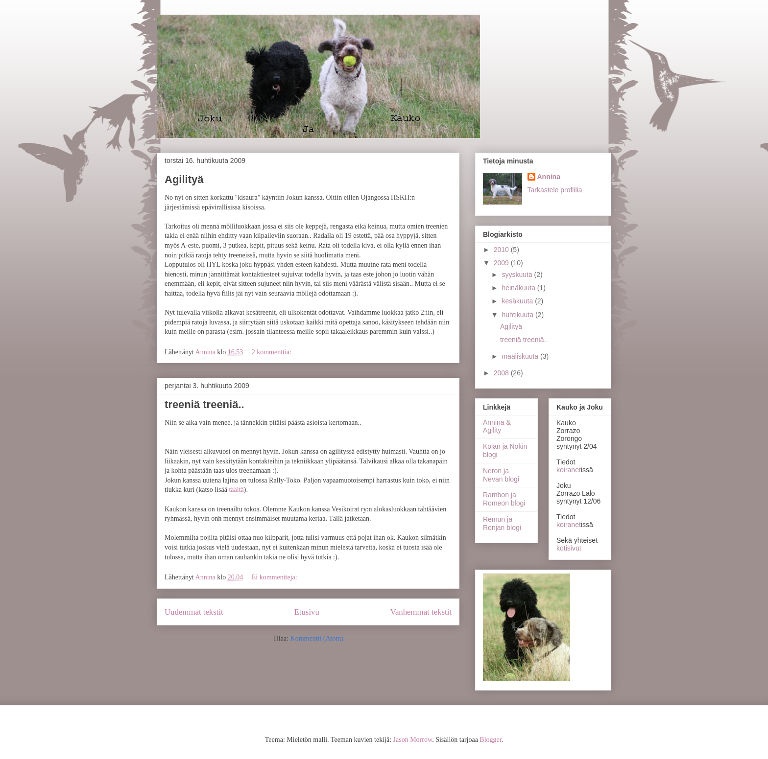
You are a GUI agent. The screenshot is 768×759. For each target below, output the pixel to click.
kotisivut (568, 548)
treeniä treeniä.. (204, 404)
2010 (502, 249)
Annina (548, 177)
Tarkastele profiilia (555, 190)
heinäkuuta (519, 288)
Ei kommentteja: (275, 577)
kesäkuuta (518, 301)
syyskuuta (518, 274)
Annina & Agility (497, 426)
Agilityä (184, 179)
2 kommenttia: (272, 352)
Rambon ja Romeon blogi (504, 499)
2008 (502, 373)
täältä (236, 489)
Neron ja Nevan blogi (501, 475)
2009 (502, 263)
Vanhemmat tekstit (421, 612)
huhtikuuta (518, 315)
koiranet (568, 470)
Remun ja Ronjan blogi (502, 523)
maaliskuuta (521, 356)
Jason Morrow (412, 739)
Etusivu (306, 612)
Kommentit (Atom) (317, 638)
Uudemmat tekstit (194, 612)
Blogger (490, 739)
